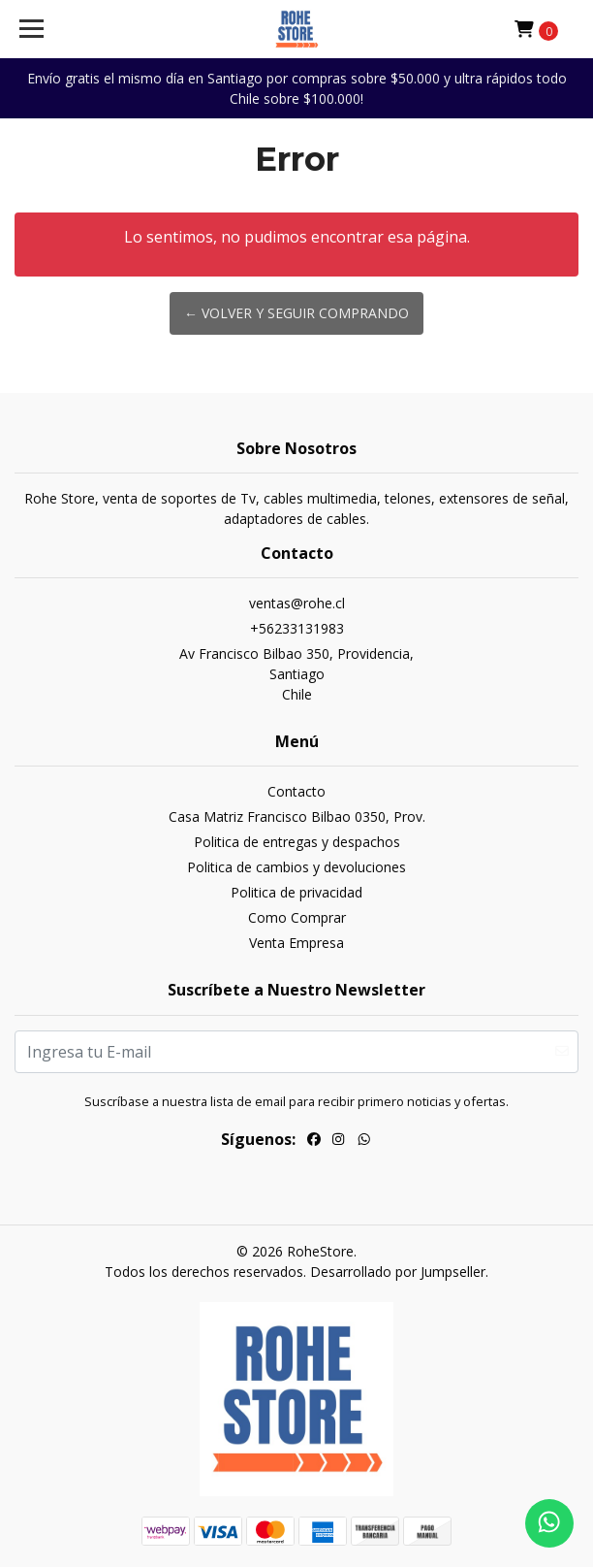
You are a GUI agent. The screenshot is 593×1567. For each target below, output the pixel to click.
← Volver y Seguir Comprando (296, 313)
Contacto (296, 791)
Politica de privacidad (296, 892)
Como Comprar (297, 917)
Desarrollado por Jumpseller (397, 1271)
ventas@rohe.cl (297, 603)
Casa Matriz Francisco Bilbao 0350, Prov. (297, 816)
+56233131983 (297, 628)
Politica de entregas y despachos (297, 841)
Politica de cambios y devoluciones (296, 867)
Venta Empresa (296, 942)
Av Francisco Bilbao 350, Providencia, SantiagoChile (296, 673)
